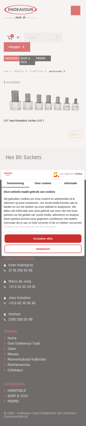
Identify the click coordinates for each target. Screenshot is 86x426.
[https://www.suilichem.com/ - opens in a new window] (68, 174)
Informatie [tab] (70, 183)
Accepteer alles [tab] (43, 238)
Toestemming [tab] (15, 183)
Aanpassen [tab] (43, 248)
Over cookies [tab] (43, 183)
